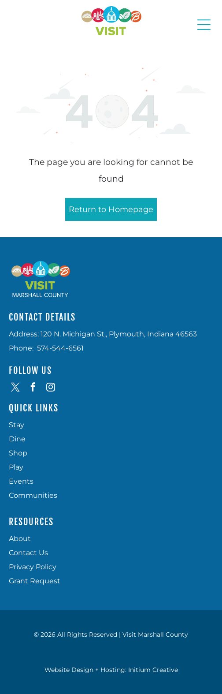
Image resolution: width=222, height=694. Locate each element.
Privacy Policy (32, 567)
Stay (16, 425)
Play (16, 467)
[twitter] (15, 388)
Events (21, 481)
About (20, 538)
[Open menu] (204, 24)
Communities (33, 495)
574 (43, 348)
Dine (17, 439)
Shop (18, 453)
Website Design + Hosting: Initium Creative (111, 670)
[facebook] (33, 388)
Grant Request (34, 581)
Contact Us (28, 552)
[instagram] (50, 388)
